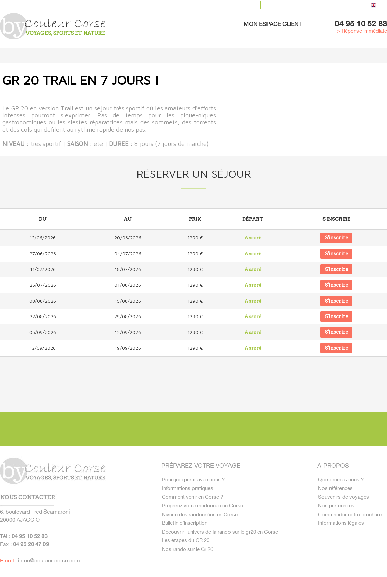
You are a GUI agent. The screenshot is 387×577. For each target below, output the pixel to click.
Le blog (280, 4)
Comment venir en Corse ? (194, 498)
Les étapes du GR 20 (186, 545)
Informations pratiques (188, 488)
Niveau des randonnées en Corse (201, 517)
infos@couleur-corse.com (49, 559)
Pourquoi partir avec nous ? (194, 479)
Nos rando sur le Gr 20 (188, 555)
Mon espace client (273, 24)
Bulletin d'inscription (186, 526)
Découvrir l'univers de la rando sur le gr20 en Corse (223, 536)
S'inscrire (336, 238)
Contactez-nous (330, 4)
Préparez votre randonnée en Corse (204, 507)
